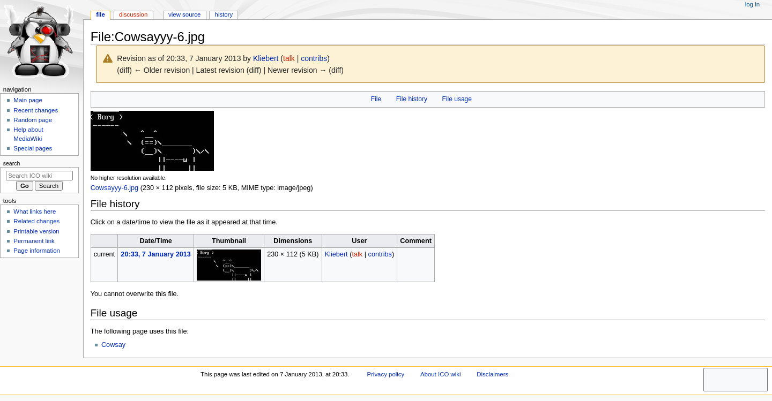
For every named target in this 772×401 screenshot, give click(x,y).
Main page (27, 100)
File (376, 99)
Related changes (36, 221)
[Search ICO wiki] (39, 175)
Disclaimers (492, 374)
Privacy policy (385, 374)
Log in (752, 4)
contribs (314, 58)
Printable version (36, 231)
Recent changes (35, 110)
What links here (34, 211)
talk (289, 58)
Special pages (32, 148)
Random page (32, 120)
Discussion (133, 14)
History (224, 14)
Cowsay (113, 345)
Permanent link (33, 241)
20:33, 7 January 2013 (156, 254)
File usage (457, 99)
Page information (36, 250)
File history (411, 99)
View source (184, 14)
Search (11, 163)
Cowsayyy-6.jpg (115, 188)
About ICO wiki (440, 374)
